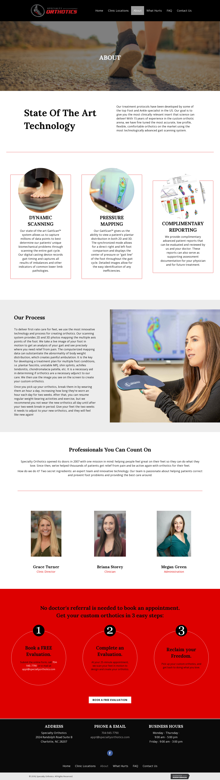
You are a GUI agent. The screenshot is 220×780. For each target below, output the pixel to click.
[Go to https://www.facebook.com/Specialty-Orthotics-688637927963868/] (110, 753)
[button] (110, 700)
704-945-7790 (110, 733)
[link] (66, 765)
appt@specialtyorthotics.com (38, 669)
